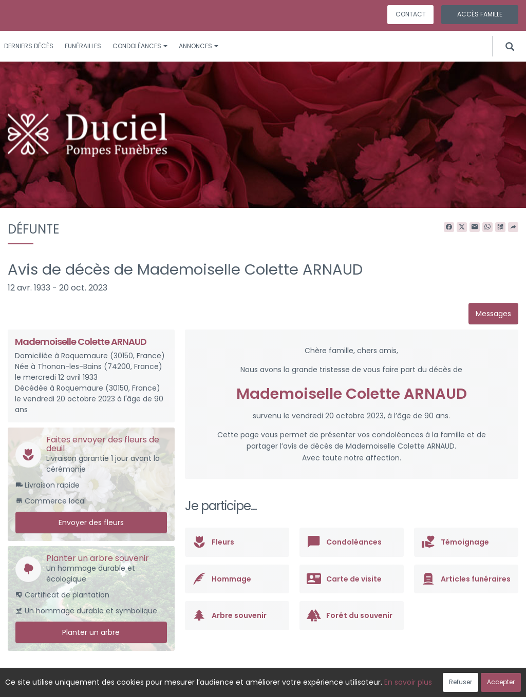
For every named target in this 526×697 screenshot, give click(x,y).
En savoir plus (408, 682)
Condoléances (139, 46)
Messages (493, 313)
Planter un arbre (91, 632)
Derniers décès (28, 46)
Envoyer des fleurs (91, 522)
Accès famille (479, 14)
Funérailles (83, 46)
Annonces (198, 46)
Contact (411, 14)
